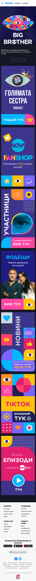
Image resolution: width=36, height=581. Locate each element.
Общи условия (29, 564)
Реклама (5, 562)
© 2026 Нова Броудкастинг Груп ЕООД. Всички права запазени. (18, 572)
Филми (6, 531)
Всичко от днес (9, 511)
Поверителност (8, 566)
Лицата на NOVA (26, 511)
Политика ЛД (16, 566)
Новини (17, 3)
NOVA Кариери (25, 531)
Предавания (8, 526)
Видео (6, 516)
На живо (25, 3)
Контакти (21, 564)
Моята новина (8, 514)
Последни (7, 508)
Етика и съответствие (12, 568)
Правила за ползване (25, 566)
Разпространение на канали (25, 562)
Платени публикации (23, 568)
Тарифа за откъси (7, 564)
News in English (25, 533)
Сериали (6, 529)
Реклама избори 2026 (13, 562)
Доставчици (15, 564)
